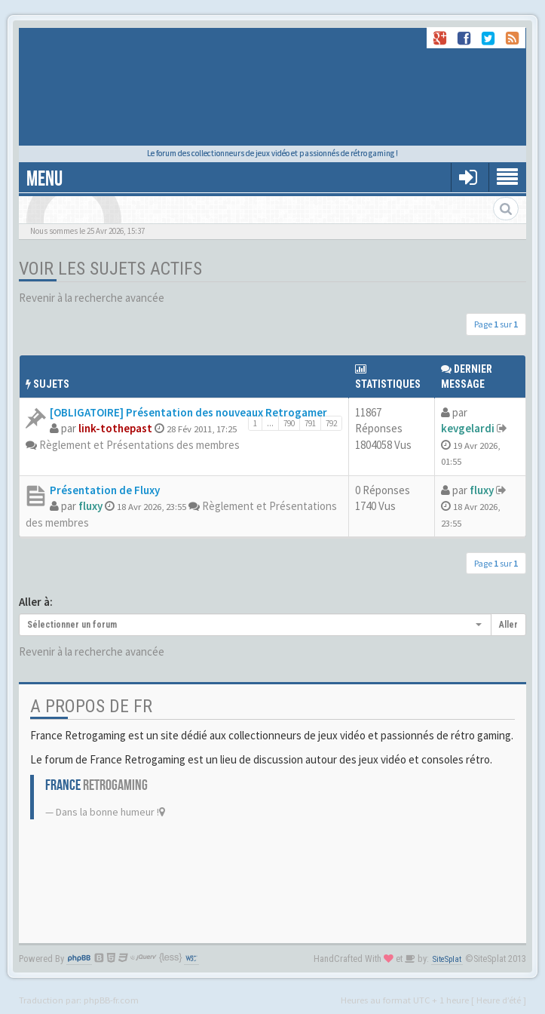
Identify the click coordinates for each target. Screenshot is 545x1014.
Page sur (496, 324)
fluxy (90, 506)
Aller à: (36, 602)
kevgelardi (467, 428)
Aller (508, 624)
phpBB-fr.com (111, 1000)
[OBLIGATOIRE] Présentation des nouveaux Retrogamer (188, 412)
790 (289, 423)
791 (310, 423)
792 (331, 423)
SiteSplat (447, 959)
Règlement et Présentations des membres (139, 445)
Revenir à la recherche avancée (91, 297)
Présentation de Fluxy (105, 490)
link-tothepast (115, 428)
